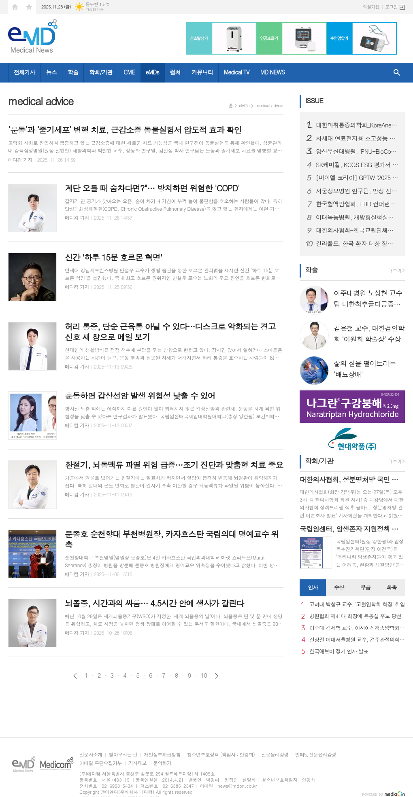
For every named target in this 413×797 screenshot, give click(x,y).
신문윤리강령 (275, 755)
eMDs (152, 72)
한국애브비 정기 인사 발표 (338, 651)
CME (129, 72)
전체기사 (24, 72)
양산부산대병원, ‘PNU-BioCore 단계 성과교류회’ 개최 (357, 151)
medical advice (269, 105)
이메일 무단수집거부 (100, 763)
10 (204, 675)
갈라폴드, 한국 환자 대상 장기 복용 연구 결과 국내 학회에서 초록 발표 (357, 244)
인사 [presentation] (312, 587)
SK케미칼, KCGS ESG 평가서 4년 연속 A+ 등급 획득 (357, 165)
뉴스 (51, 72)
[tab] (313, 587)
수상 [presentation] (339, 587)
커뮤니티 (202, 72)
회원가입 (371, 7)
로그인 (391, 7)
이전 (75, 675)
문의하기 (162, 763)
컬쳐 (175, 72)
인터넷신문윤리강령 (315, 755)
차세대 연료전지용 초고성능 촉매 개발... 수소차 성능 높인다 (357, 138)
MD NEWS (272, 72)
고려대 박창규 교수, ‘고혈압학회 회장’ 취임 (357, 604)
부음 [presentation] (365, 587)
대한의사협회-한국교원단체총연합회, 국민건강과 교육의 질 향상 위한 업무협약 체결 (357, 230)
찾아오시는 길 (123, 755)
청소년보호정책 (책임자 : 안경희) (221, 755)
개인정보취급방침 (162, 755)
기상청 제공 (94, 9)
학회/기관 (101, 72)
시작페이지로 (15, 7)
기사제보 (137, 763)
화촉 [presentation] (391, 587)
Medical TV (236, 72)
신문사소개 (90, 755)
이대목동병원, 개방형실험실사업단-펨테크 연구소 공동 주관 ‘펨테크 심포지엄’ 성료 (357, 217)
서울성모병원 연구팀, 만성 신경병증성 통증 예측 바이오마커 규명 (357, 191)
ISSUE (314, 100)
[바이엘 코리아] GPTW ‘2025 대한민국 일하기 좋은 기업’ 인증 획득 (357, 178)
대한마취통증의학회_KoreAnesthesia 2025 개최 (357, 125)
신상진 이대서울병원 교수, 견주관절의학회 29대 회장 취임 (357, 639)
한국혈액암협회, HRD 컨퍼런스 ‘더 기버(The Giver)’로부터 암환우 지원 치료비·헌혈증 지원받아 (357, 204)
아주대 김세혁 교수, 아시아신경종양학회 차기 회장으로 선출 (357, 628)
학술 (73, 72)
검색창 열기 (397, 73)
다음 (216, 675)
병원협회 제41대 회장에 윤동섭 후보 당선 (355, 616)
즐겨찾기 (29, 7)
